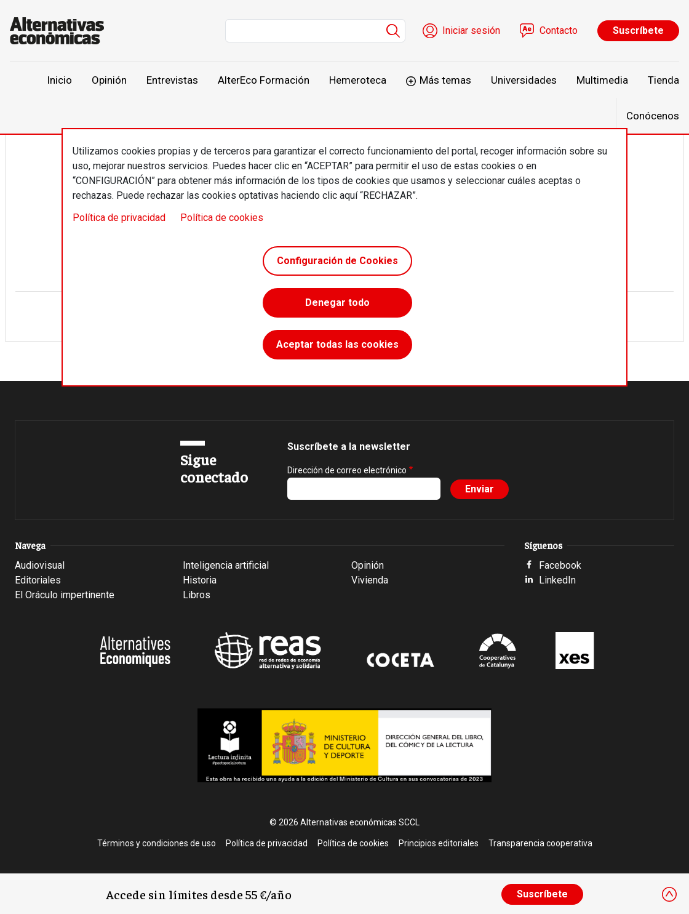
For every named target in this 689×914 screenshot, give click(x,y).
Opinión (109, 80)
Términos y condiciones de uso (156, 843)
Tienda (663, 80)
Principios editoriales (439, 843)
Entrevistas (172, 80)
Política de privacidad (119, 217)
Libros (196, 595)
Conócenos (652, 116)
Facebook (560, 565)
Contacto (559, 30)
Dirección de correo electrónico (347, 470)
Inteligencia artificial (226, 565)
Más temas (445, 80)
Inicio (59, 80)
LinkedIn (557, 580)
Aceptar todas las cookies (337, 344)
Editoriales (38, 580)
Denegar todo (337, 302)
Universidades (524, 80)
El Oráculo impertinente (64, 595)
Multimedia (602, 80)
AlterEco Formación (263, 80)
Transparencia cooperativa (540, 843)
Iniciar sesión (471, 30)
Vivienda (369, 580)
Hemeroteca (357, 80)
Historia (200, 580)
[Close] (669, 894)
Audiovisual (40, 565)
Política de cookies (221, 217)
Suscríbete (638, 30)
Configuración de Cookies (337, 261)
